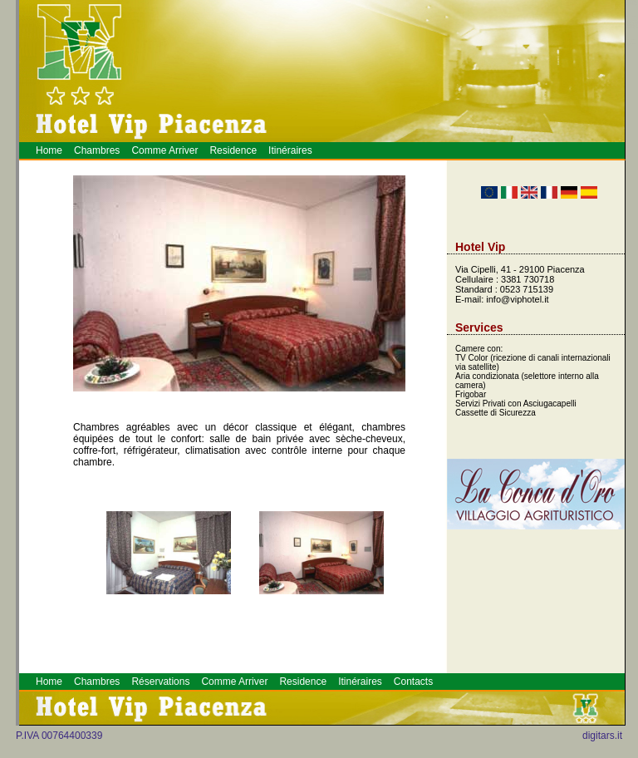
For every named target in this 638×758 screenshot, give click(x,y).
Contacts (413, 681)
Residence (233, 150)
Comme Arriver (164, 150)
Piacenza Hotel (634, 39)
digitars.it (602, 735)
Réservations (160, 681)
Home (49, 150)
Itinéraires (290, 150)
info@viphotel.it (517, 299)
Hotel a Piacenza (628, 44)
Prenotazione (633, 43)
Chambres (97, 150)
